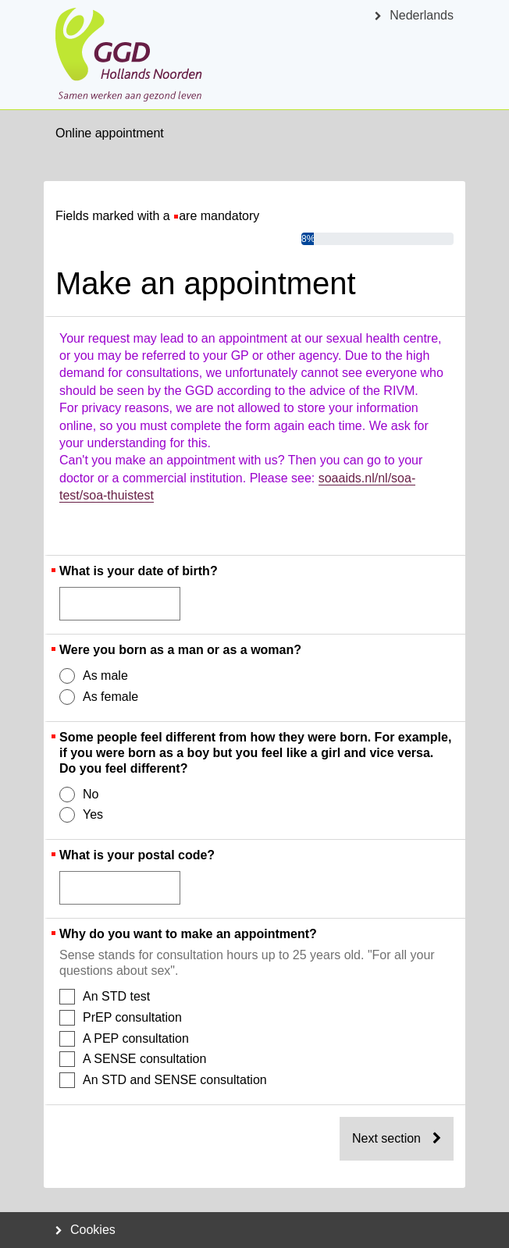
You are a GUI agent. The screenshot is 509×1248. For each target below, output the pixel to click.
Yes (82, 815)
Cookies (85, 1229)
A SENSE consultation (133, 1059)
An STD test (105, 996)
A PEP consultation (124, 1039)
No (79, 794)
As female (99, 697)
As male (94, 676)
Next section (396, 1138)
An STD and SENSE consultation (164, 1080)
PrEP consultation (121, 1018)
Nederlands (414, 15)
